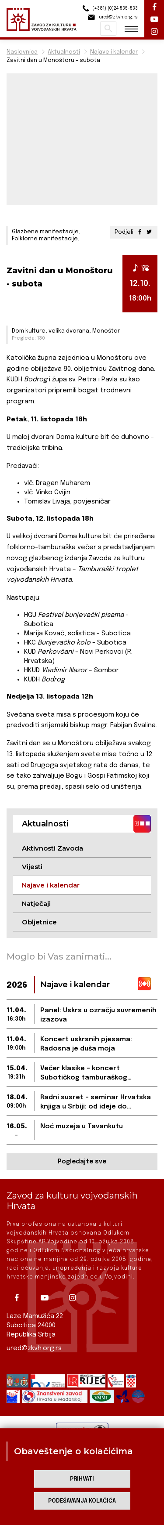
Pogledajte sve (82, 1162)
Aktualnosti (64, 52)
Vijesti (32, 866)
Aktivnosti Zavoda (52, 848)
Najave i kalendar (114, 52)
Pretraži (108, 28)
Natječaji (36, 903)
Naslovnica (22, 52)
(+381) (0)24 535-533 (109, 8)
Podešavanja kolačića (82, 1501)
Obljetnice (39, 922)
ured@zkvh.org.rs (34, 1348)
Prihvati (82, 1479)
